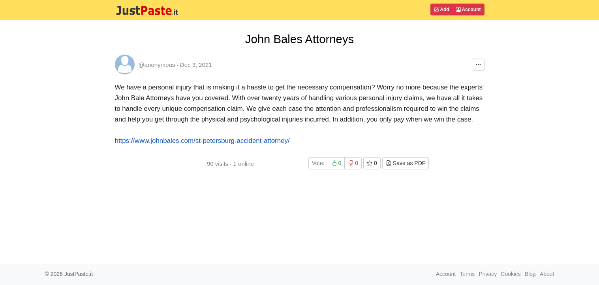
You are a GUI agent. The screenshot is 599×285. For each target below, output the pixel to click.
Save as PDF (405, 163)
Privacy (488, 274)
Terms (467, 274)
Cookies (511, 274)
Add (441, 9)
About (547, 274)
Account (468, 9)
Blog (530, 274)
